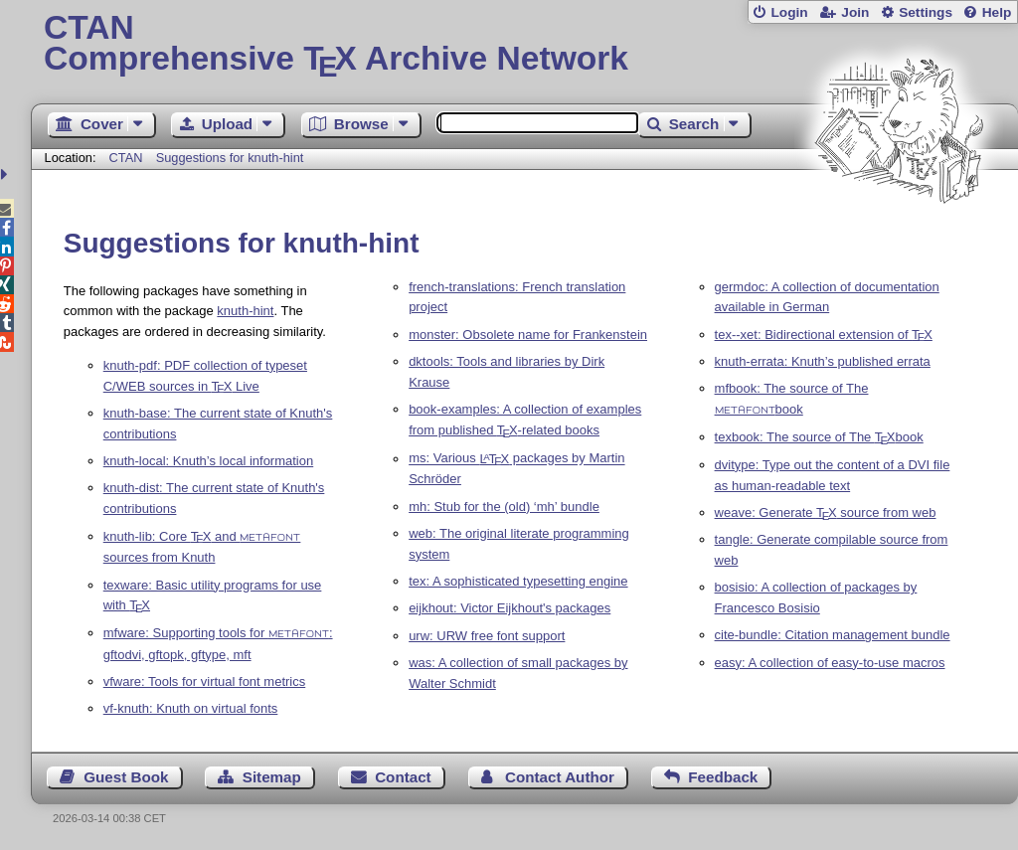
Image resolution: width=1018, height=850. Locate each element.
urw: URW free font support (487, 635)
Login (788, 12)
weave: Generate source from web (825, 512)
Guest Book (126, 776)
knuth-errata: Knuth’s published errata (823, 361)
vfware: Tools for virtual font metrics (204, 681)
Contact (403, 776)
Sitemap (272, 776)
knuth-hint (245, 310)
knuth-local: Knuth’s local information (208, 460)
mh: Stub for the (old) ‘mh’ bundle (504, 506)
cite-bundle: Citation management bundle (832, 634)
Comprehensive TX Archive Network (524, 45)
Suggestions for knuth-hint (230, 157)
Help (997, 12)
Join (855, 12)
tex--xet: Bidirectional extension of (824, 334)
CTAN (126, 157)
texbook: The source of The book (819, 436)
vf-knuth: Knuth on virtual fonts (190, 708)
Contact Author (559, 776)
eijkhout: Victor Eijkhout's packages (509, 607)
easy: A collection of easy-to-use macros (830, 662)
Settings (925, 12)
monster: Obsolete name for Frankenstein (528, 334)
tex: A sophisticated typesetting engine (518, 581)
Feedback (723, 776)
